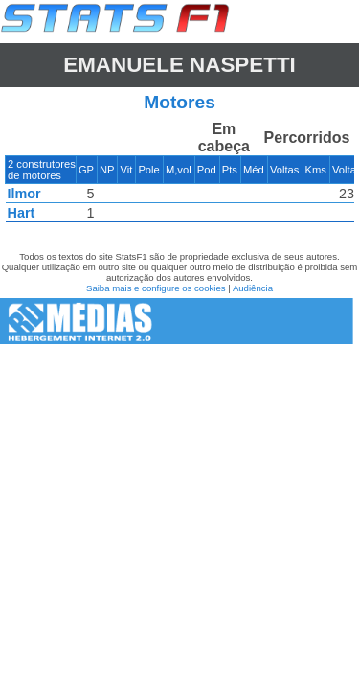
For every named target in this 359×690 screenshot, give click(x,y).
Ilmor (24, 193)
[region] (179, 176)
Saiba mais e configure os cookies (156, 288)
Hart (21, 212)
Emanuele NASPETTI (179, 65)
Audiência (253, 288)
